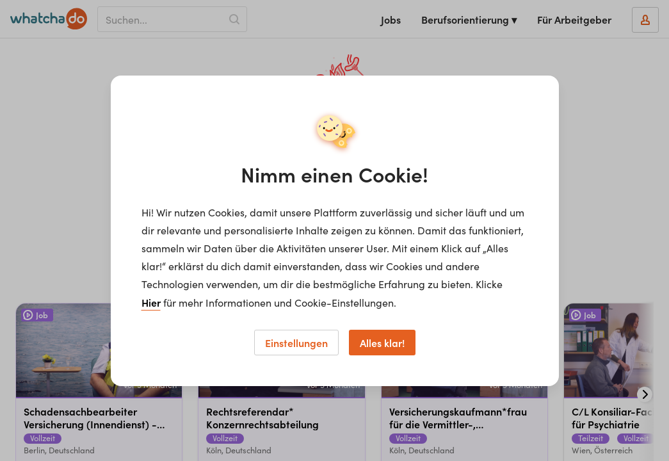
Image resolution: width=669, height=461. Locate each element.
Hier (151, 302)
